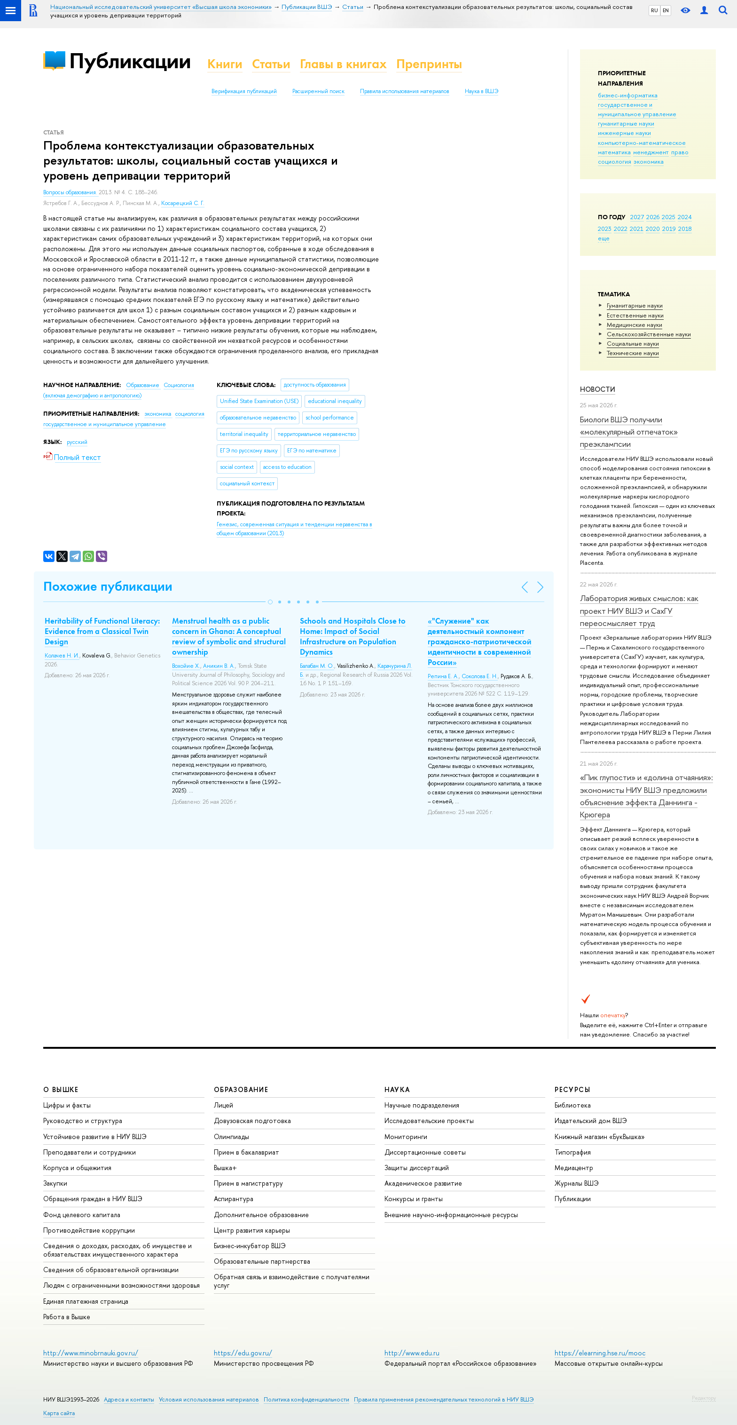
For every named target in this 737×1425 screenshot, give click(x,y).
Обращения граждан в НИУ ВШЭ (92, 1198)
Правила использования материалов (404, 91)
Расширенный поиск (318, 91)
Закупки (55, 1183)
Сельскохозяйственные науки (649, 334)
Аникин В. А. (219, 666)
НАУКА (397, 1089)
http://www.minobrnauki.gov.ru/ (90, 1352)
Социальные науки (633, 343)
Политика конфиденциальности (306, 1399)
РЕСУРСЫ (572, 1089)
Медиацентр (574, 1167)
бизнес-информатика (628, 95)
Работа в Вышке (66, 1316)
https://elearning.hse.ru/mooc (600, 1352)
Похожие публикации (107, 586)
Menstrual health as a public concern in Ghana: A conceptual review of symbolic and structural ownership (229, 636)
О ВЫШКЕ (61, 1089)
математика (614, 152)
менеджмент (651, 152)
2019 (669, 228)
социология (614, 161)
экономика (649, 161)
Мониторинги (405, 1136)
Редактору (704, 1397)
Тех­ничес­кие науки (633, 352)
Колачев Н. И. (62, 655)
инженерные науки (624, 132)
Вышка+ (225, 1167)
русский (77, 442)
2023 (605, 228)
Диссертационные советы (425, 1152)
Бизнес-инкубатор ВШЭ (250, 1245)
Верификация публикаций (244, 91)
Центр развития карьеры (252, 1230)
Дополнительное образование (261, 1214)
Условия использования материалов (209, 1399)
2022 (620, 228)
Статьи (271, 63)
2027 (637, 217)
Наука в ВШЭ (481, 91)
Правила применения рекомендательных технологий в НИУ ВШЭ (444, 1399)
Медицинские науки (634, 324)
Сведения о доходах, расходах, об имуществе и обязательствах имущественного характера (117, 1250)
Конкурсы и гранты (413, 1198)
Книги (225, 63)
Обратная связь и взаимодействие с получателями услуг (291, 1281)
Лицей (223, 1104)
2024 (685, 217)
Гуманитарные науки (635, 305)
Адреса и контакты (129, 1399)
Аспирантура (233, 1198)
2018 (685, 228)
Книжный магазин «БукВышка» (600, 1136)
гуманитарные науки (626, 123)
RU (654, 10)
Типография (573, 1152)
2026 (652, 217)
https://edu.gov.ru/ (243, 1352)
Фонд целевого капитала (81, 1214)
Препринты (429, 63)
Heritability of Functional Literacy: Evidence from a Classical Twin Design (102, 631)
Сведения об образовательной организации (111, 1269)
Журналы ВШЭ (577, 1183)
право (680, 152)
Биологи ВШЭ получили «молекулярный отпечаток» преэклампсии (629, 432)
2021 (636, 228)
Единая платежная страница (85, 1301)
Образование (143, 385)
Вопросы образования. (71, 192)
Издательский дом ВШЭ (591, 1120)
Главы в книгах (343, 63)
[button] (270, 602)
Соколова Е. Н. (480, 676)
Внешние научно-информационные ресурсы (451, 1214)
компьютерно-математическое (642, 142)
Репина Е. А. (443, 676)
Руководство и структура (82, 1120)
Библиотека (573, 1104)
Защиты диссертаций (416, 1167)
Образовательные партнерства (262, 1261)
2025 (668, 217)
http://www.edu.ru (411, 1352)
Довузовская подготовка (252, 1120)
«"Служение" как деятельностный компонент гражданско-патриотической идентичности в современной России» (480, 641)
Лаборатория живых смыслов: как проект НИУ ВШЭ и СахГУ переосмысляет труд (639, 610)
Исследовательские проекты (429, 1120)
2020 (653, 228)
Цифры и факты (67, 1104)
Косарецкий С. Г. (182, 203)
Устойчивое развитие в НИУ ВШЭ (95, 1136)
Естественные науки (635, 315)
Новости (597, 389)
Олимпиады (231, 1136)
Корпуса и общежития (77, 1167)
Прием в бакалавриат (246, 1152)
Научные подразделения (421, 1104)
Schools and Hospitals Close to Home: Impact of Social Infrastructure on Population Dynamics (353, 636)
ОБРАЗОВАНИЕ (241, 1089)
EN (666, 10)
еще (604, 238)
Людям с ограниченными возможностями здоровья (121, 1285)
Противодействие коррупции (89, 1230)
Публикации (130, 60)
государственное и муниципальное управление (637, 109)
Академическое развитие (423, 1183)
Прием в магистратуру (248, 1183)
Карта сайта (59, 1413)
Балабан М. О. (317, 666)
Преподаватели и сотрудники (89, 1152)
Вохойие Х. (186, 666)
